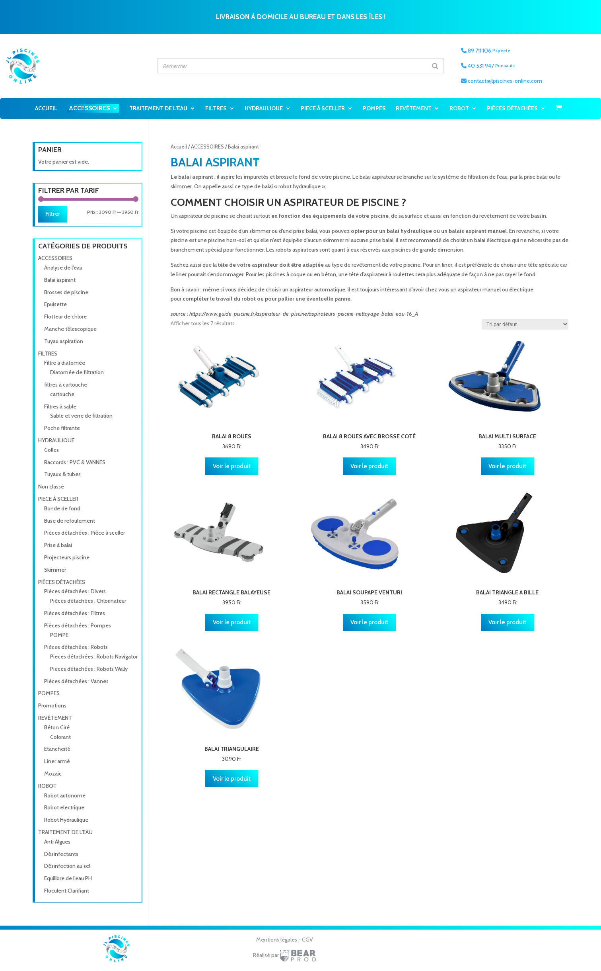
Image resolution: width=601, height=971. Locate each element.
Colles (51, 449)
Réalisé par (284, 955)
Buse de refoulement (69, 520)
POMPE (59, 635)
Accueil (46, 108)
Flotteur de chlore (65, 316)
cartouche (62, 394)
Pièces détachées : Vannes (76, 681)
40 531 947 (488, 65)
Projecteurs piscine (66, 557)
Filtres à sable (60, 406)
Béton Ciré (57, 727)
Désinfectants (61, 854)
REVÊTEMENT (414, 108)
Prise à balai (58, 545)
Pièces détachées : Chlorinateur (88, 600)
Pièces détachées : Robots (76, 647)
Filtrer (52, 213)
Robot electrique (64, 807)
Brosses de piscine (66, 292)
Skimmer (55, 569)
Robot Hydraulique (66, 819)
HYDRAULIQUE (264, 108)
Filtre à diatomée (64, 362)
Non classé (51, 486)
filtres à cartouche (65, 384)
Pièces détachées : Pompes (77, 625)
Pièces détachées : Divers (75, 591)
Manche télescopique (70, 328)
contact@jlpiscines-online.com (501, 80)
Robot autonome (65, 795)
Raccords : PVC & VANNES (74, 462)
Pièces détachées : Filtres (74, 613)
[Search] (435, 66)
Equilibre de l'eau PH (68, 878)
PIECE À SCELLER (323, 108)
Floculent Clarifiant (66, 890)
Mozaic (53, 773)
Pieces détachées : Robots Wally (89, 668)
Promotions (52, 705)
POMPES (374, 108)
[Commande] (525, 324)
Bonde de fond (62, 508)
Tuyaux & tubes (62, 474)
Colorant (60, 736)
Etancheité (57, 748)
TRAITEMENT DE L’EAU (158, 108)
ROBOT (459, 108)
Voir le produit (232, 466)
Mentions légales (277, 939)
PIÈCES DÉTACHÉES (512, 108)
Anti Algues (57, 841)
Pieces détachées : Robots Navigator (94, 656)
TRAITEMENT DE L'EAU (65, 832)
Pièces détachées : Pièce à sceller (84, 532)
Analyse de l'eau (63, 267)
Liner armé (57, 761)
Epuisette (55, 304)
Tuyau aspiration (63, 341)
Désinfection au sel (67, 865)
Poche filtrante (62, 428)
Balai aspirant (60, 279)
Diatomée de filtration (77, 372)
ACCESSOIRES (89, 108)
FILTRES (216, 108)
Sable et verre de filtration (81, 415)
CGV (307, 939)
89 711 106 (485, 50)
